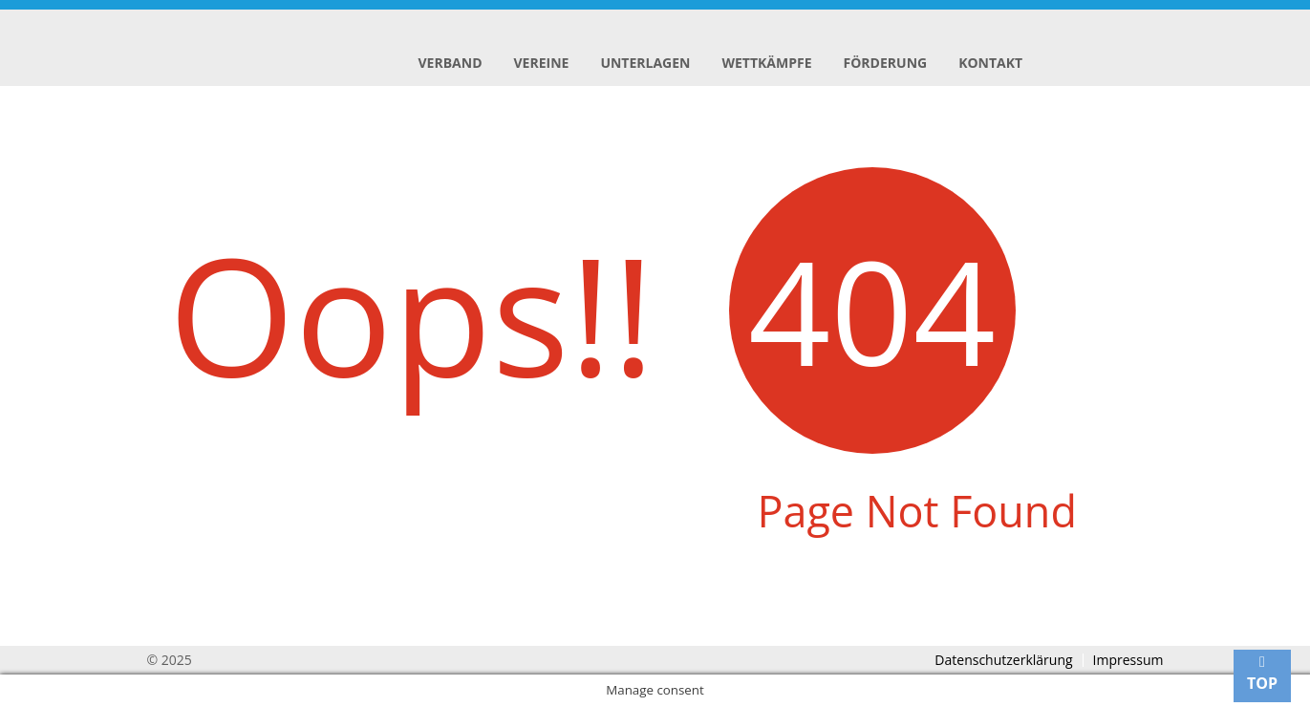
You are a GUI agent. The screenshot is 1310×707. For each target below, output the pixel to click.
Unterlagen (645, 63)
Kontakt (990, 63)
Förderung (886, 63)
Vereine (541, 63)
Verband (451, 63)
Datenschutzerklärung (1003, 660)
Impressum (1128, 660)
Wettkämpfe (766, 63)
